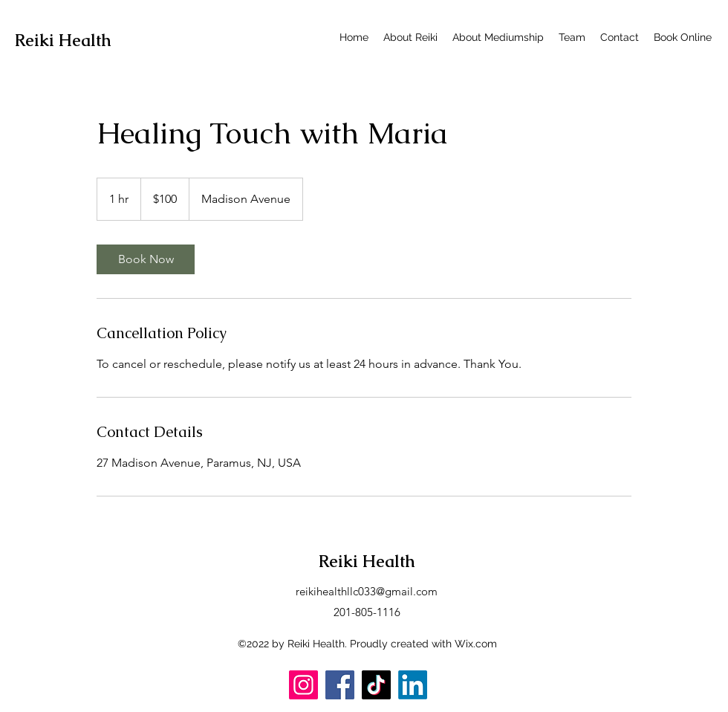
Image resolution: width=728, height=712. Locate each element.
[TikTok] (376, 684)
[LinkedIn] (412, 684)
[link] (146, 259)
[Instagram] (303, 684)
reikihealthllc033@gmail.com (367, 591)
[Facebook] (339, 684)
